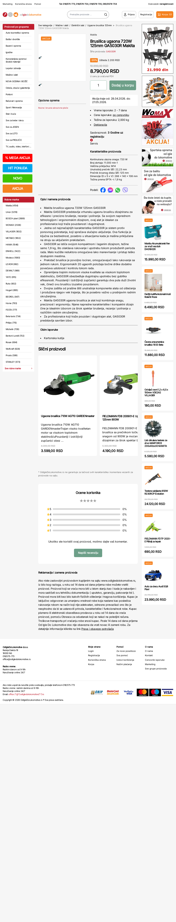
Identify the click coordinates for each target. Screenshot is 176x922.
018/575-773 (69, 4)
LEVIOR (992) (12, 264)
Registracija (94, 655)
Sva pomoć (122, 655)
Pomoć (37, 4)
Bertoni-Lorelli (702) (15, 335)
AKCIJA (17, 189)
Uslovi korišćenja (125, 660)
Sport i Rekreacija (14, 107)
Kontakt (149, 655)
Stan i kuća (11, 113)
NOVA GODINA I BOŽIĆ (17, 81)
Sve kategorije (45, 25)
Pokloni (9, 94)
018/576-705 (95, 4)
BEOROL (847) (12, 296)
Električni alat (77, 25)
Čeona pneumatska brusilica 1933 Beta (154, 343)
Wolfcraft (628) (13, 348)
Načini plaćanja (124, 664)
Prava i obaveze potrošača (97, 629)
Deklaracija (100, 124)
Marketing (7, 4)
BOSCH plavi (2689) (15, 218)
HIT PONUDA (17, 168)
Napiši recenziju (88, 552)
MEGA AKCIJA (17, 158)
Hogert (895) (12, 290)
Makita (93, 34)
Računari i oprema (14, 101)
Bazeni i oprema (13, 45)
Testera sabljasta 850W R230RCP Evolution (156, 492)
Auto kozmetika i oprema (17, 32)
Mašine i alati (12, 74)
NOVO (17, 178)
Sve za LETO (12, 133)
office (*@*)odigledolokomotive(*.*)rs (26, 694)
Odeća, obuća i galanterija (18, 87)
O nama (149, 651)
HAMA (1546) (12, 244)
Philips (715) (11, 322)
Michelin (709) (12, 329)
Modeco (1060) (13, 257)
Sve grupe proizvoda (156, 668)
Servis (94, 143)
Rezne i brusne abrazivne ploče (53, 118)
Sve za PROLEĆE (14, 140)
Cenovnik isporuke (155, 660)
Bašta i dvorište (13, 39)
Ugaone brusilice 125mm (99, 25)
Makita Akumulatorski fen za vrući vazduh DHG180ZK (157, 246)
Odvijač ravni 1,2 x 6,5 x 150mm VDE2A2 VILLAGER (156, 392)
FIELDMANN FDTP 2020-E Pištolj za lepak (157, 540)
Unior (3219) (11, 212)
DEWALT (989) (12, 270)
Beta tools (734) (13, 316)
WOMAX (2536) (13, 225)
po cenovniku (121, 115)
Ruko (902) (11, 283)
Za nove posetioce (126, 651)
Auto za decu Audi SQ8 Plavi (156, 588)
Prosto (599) (11, 355)
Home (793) (11, 303)
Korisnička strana (23, 4)
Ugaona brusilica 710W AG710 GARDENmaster (67, 416)
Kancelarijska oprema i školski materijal (16, 60)
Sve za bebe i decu (15, 120)
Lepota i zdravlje (13, 68)
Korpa (91, 664)
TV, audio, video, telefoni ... (18, 146)
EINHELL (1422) (13, 251)
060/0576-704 (110, 4)
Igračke (9, 52)
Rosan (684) (11, 342)
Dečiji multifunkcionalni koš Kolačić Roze (157, 295)
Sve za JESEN (12, 127)
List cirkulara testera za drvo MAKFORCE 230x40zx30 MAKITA (155, 443)
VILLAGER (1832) (13, 231)
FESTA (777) (11, 309)
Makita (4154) (12, 205)
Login (91, 651)
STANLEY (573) (13, 362)
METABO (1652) (13, 238)
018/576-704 (82, 4)
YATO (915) (11, 277)
